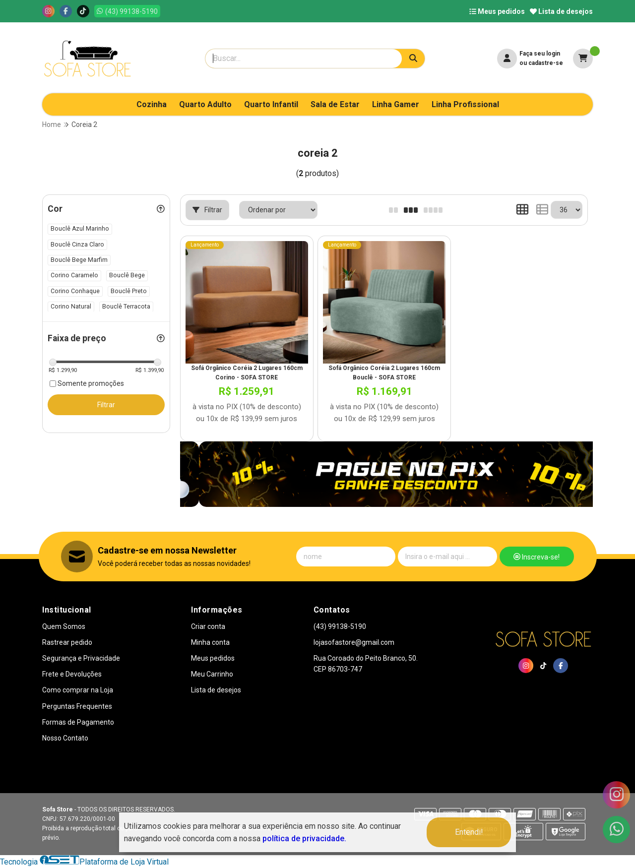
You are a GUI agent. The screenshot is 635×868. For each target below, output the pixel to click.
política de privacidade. (304, 838)
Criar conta (208, 626)
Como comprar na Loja (77, 690)
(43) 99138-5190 (340, 626)
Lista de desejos (561, 11)
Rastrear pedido (67, 642)
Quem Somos (63, 626)
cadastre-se (545, 63)
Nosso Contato (65, 738)
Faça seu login (539, 53)
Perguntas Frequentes (77, 706)
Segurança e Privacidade (81, 658)
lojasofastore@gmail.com (354, 642)
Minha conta (210, 642)
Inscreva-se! (536, 557)
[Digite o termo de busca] (303, 58)
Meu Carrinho (212, 674)
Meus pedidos (497, 11)
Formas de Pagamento (78, 722)
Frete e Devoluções (72, 674)
